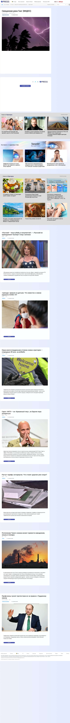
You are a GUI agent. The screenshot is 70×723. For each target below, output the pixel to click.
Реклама (52, 4)
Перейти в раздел (64, 114)
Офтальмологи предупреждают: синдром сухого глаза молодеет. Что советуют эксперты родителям (35, 142)
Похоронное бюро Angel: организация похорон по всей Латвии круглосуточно (33, 159)
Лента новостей (21, 1)
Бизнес (28, 604)
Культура (34, 604)
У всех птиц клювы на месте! (33, 169)
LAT (2, 4)
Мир (17, 604)
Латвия (11, 604)
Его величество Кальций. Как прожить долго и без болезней (10, 120)
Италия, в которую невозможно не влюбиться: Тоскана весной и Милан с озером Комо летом (12, 171)
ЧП (22, 604)
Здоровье (41, 604)
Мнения (67, 604)
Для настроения (49, 604)
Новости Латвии (29, 1)
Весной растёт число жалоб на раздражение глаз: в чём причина (56, 141)
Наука (62, 604)
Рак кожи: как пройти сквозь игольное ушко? (55, 170)
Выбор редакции (37, 1)
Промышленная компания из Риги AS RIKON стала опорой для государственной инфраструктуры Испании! (58, 121)
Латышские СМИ (46, 1)
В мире (14, 1)
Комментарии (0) (25, 85)
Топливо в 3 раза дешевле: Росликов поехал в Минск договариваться (35, 120)
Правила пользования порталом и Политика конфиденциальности (12, 608)
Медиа (56, 604)
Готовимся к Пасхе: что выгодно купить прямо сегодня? (12, 158)
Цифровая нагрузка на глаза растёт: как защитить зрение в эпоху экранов (11, 142)
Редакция (49, 4)
